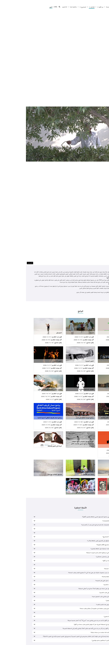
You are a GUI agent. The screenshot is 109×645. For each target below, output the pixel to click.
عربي (25, 7)
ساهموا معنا (47, 7)
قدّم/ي (65, 7)
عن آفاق (74, 7)
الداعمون (38, 7)
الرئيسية (82, 7)
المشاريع (57, 7)
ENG (29, 7)
